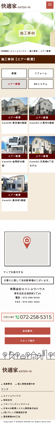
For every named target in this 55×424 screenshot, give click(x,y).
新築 (14, 73)
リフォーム (41, 73)
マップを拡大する (13, 272)
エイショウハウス (12, 396)
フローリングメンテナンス (16, 404)
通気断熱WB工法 (11, 417)
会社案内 (28, 331)
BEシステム (41, 84)
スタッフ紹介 (27, 340)
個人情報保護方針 (26, 384)
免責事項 (7, 384)
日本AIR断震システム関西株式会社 (20, 408)
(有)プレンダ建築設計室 (15, 412)
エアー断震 (14, 84)
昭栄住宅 (7, 400)
